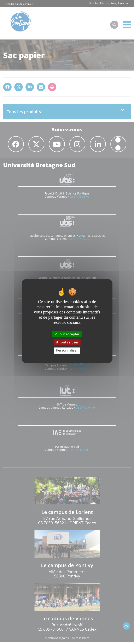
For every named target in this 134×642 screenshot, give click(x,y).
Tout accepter (67, 334)
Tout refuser (67, 342)
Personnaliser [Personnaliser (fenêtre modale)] (67, 350)
